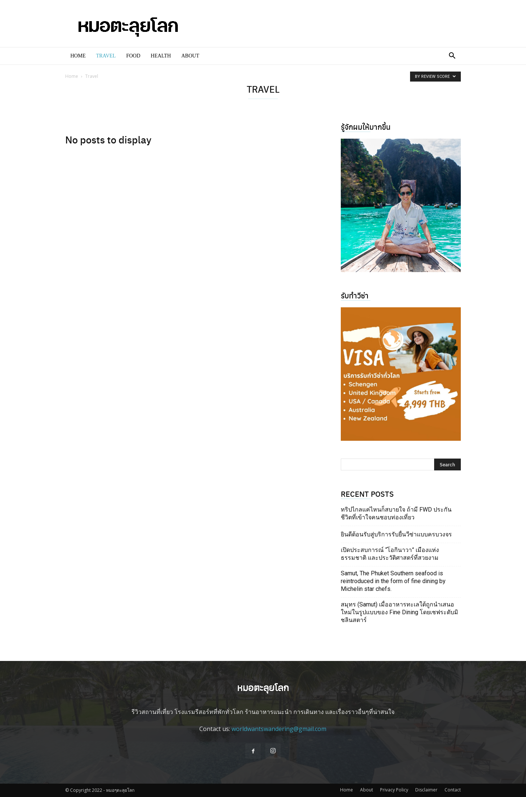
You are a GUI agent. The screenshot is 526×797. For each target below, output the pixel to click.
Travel (106, 56)
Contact (453, 790)
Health (161, 56)
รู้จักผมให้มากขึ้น (365, 126)
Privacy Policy (394, 790)
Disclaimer (426, 790)
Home (78, 56)
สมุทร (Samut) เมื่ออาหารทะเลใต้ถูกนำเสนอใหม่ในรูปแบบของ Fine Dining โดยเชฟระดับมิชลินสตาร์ (399, 612)
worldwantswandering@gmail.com (279, 729)
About (190, 56)
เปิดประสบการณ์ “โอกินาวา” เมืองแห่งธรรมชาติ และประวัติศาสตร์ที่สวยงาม (390, 553)
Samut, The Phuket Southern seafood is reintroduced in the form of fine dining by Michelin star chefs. (393, 581)
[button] (452, 56)
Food (133, 56)
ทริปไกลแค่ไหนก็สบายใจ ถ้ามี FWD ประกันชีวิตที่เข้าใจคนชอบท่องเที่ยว (396, 513)
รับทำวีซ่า (355, 295)
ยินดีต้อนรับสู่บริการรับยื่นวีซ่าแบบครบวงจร (396, 534)
